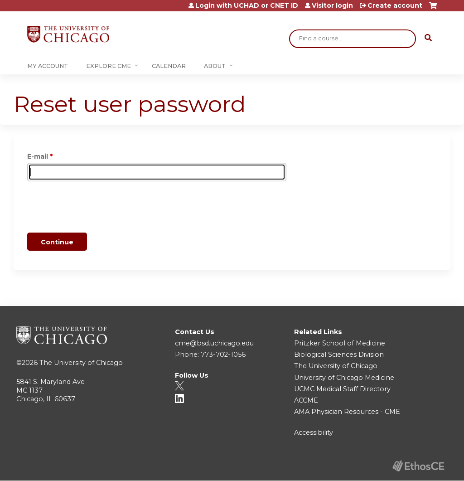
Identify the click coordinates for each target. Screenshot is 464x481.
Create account (394, 5)
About (215, 66)
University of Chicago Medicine (344, 378)
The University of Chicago (81, 363)
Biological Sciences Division (339, 354)
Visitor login (332, 5)
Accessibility (313, 432)
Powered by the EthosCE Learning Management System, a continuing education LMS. (418, 465)
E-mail (37, 156)
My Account (47, 66)
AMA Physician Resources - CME (347, 412)
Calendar (169, 66)
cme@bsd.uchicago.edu (214, 343)
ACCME (306, 400)
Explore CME (108, 66)
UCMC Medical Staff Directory (342, 389)
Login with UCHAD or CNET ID (246, 5)
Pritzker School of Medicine (339, 343)
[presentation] (96, 208)
